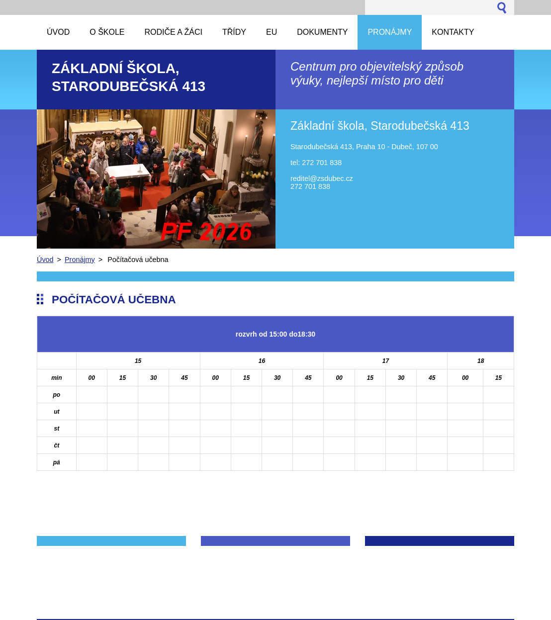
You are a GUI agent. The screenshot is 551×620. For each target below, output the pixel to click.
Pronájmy (80, 260)
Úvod (45, 260)
